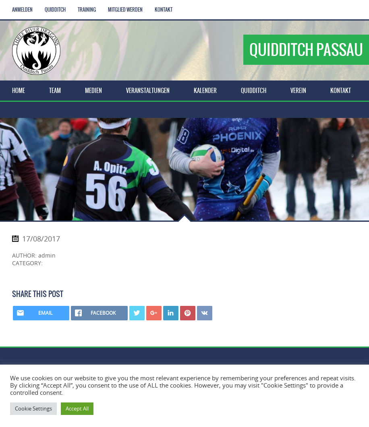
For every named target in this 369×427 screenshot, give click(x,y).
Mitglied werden (125, 9)
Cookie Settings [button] (33, 408)
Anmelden (22, 9)
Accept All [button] (77, 408)
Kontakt (163, 9)
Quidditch (55, 9)
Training (87, 9)
